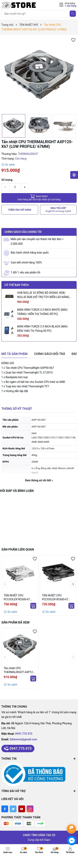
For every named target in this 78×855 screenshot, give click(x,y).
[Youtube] (21, 808)
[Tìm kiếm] (73, 14)
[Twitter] (13, 808)
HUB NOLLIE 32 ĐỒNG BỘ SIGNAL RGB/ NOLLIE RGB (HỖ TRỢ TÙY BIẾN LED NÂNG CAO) (43, 295)
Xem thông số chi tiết (39, 480)
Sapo (47, 839)
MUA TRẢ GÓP (58, 210)
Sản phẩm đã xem (15, 622)
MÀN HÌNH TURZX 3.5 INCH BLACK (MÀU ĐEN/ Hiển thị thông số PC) (42, 328)
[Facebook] (4, 808)
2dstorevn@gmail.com (23, 739)
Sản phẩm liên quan (17, 549)
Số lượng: (7, 179)
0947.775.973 (23, 733)
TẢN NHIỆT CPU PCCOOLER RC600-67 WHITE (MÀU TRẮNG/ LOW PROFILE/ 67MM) (17, 597)
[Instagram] (30, 808)
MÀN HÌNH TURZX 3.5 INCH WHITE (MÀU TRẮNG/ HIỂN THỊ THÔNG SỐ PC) (42, 312)
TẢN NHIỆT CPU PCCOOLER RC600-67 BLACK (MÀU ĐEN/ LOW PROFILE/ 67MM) (56, 597)
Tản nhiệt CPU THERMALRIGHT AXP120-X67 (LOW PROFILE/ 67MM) (19, 670)
